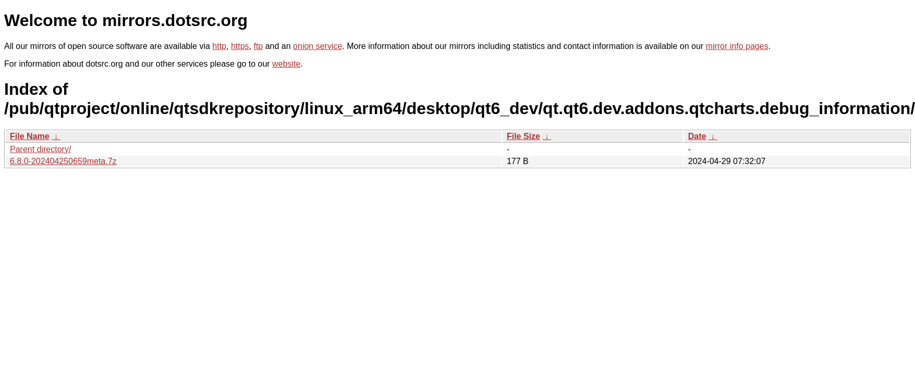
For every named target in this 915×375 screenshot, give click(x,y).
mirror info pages (737, 46)
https (240, 46)
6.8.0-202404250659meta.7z (63, 161)
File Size (523, 136)
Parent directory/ (40, 149)
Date (697, 136)
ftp (258, 46)
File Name (30, 136)
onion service (317, 46)
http (219, 46)
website (286, 63)
